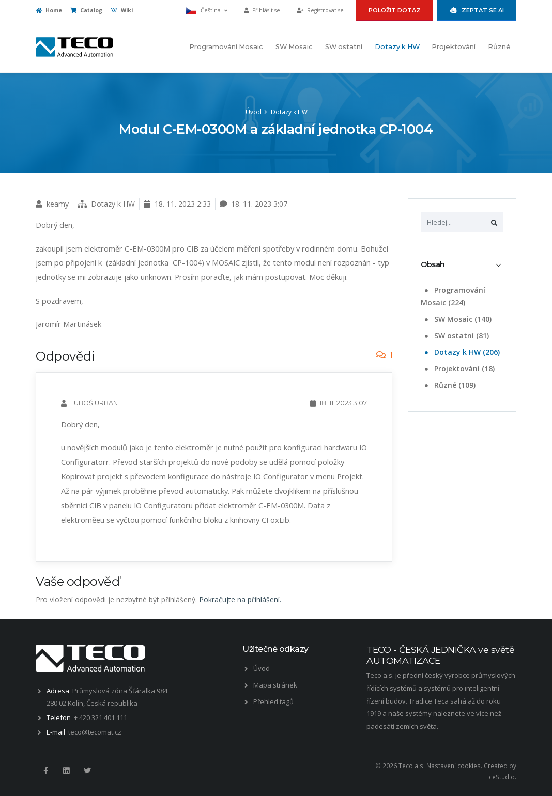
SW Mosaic (294, 47)
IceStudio (501, 777)
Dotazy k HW (397, 47)
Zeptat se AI (477, 10)
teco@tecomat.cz (94, 732)
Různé (499, 47)
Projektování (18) (459, 368)
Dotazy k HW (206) (461, 352)
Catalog (86, 10)
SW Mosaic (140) (457, 319)
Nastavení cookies (453, 765)
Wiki (122, 10)
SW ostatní (343, 47)
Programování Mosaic (226, 47)
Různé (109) (449, 385)
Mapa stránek (275, 685)
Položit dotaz (395, 10)
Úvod (254, 111)
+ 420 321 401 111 (100, 717)
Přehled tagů (273, 701)
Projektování (454, 47)
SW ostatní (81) (456, 335)
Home (49, 10)
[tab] (462, 264)
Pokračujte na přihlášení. (240, 599)
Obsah (433, 264)
